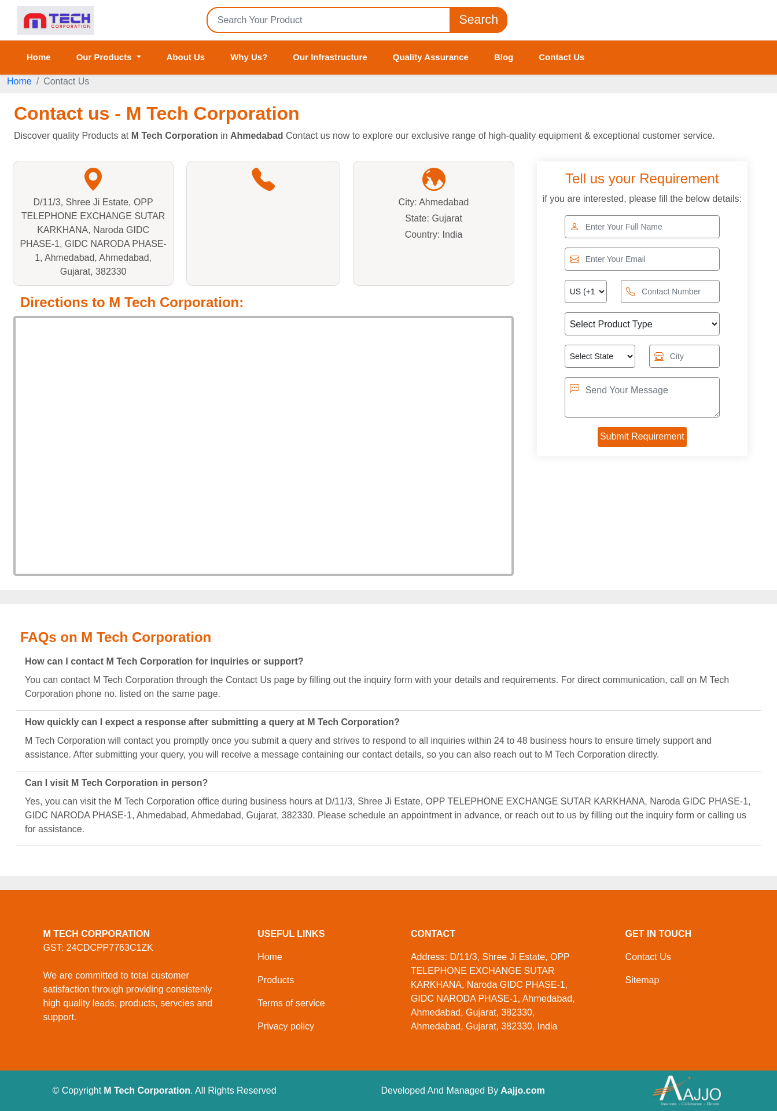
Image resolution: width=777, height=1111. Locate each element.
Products (275, 980)
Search (478, 20)
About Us (186, 57)
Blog (503, 57)
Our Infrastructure (330, 57)
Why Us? (248, 57)
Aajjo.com (522, 1090)
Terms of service (291, 1003)
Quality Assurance (431, 57)
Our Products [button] (105, 57)
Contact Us (561, 57)
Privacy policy (285, 1026)
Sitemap (642, 980)
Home (39, 57)
